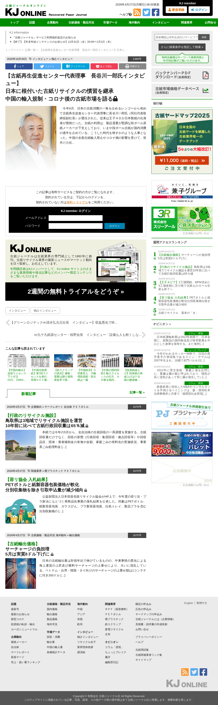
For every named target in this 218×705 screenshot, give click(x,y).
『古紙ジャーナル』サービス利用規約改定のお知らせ (43, 37)
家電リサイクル (114, 629)
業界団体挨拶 (85, 647)
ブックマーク (75, 66)
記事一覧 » (137, 392)
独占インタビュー (62, 58)
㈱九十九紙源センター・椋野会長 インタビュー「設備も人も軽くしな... (90, 335)
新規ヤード (17, 657)
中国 (80, 609)
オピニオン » (162, 324)
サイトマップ (143, 659)
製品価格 (52, 619)
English (188, 603)
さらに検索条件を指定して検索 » (182, 47)
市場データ (110, 22)
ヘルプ (126, 14)
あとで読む (104, 66)
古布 (107, 634)
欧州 (80, 624)
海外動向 (134, 22)
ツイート (47, 66)
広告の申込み (143, 609)
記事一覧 (30, 49)
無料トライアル (77, 202)
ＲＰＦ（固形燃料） (117, 609)
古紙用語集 (142, 649)
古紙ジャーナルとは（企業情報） (155, 619)
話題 (32, 22)
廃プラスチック (54, 470)
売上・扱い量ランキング (25, 662)
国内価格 (52, 609)
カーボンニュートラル (24, 629)
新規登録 (176, 9)
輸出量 (51, 642)
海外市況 (52, 624)
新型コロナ (17, 619)
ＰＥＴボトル (81, 406)
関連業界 (186, 22)
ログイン (199, 9)
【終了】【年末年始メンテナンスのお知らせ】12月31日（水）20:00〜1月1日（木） (62, 41)
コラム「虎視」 (114, 647)
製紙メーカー (19, 642)
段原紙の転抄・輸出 (23, 624)
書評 (107, 657)
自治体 (68, 406)
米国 (80, 619)
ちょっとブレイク (115, 652)
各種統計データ (56, 652)
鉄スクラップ (113, 624)
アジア (81, 614)
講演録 (81, 652)
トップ (14, 22)
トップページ (13, 49)
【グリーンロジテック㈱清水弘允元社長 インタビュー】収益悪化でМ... (61, 322)
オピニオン (111, 642)
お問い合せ (142, 629)
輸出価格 (74, 535)
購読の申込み (143, 604)
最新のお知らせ (20, 614)
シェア (19, 66)
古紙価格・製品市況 (81, 22)
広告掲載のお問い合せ (196, 233)
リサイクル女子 (86, 642)
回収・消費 (53, 636)
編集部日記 (111, 662)
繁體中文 (202, 603)
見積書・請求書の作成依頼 (151, 624)
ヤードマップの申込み (148, 614)
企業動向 (52, 22)
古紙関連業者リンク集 (148, 654)
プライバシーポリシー (148, 636)
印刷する (132, 66)
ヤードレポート (54, 406)
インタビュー (160, 22)
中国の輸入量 (55, 647)
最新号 (15, 609)
